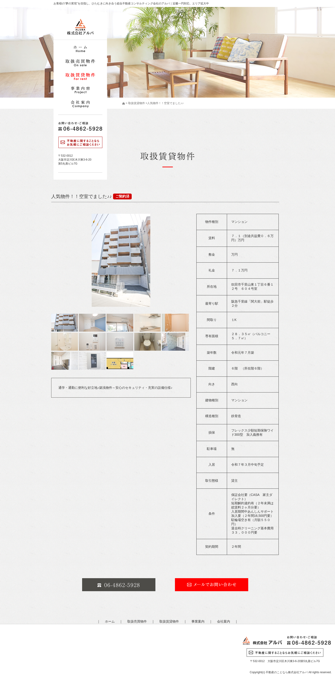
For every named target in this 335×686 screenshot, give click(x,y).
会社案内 (223, 621)
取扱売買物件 (137, 621)
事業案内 (197, 621)
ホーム (110, 621)
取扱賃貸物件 (136, 103)
